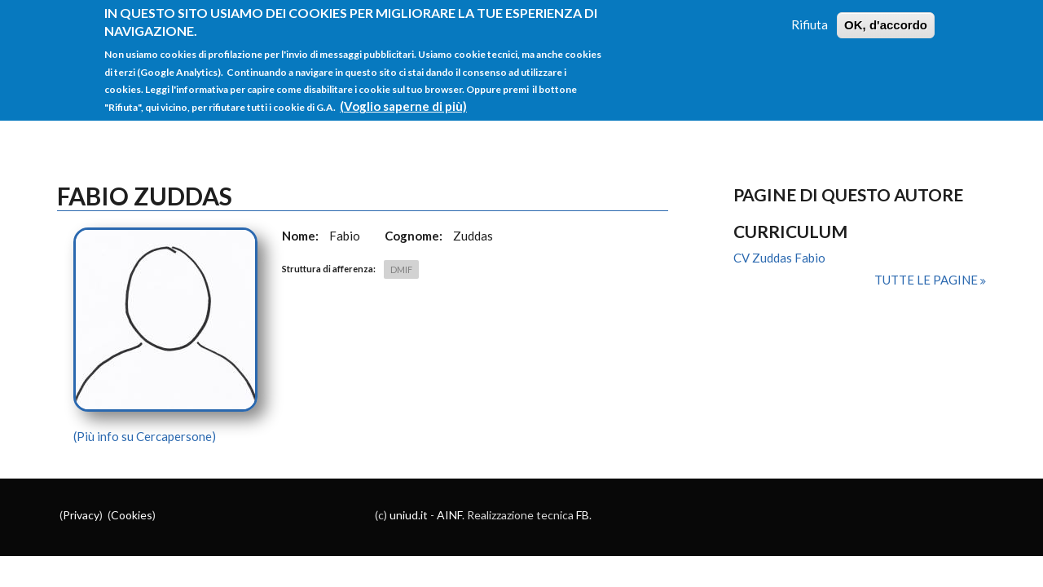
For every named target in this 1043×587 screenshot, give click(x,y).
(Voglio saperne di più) (403, 99)
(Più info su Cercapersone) (144, 436)
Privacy (81, 515)
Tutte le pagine (927, 279)
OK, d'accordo (885, 18)
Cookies (131, 515)
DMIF (401, 269)
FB (582, 515)
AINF (449, 515)
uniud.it (408, 515)
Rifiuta (809, 18)
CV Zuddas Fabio (779, 257)
